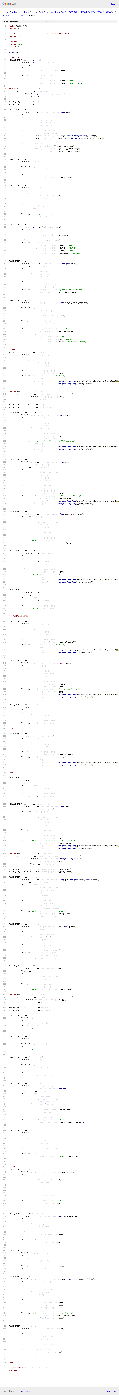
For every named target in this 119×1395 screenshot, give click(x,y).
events (23, 15)
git (41, 12)
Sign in (114, 4)
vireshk (49, 12)
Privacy (22, 1391)
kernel (5, 12)
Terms (28, 1391)
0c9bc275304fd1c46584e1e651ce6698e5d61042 (87, 12)
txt (108, 1391)
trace (15, 15)
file (53, 21)
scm (20, 12)
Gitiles (15, 1391)
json (115, 1391)
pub (13, 12)
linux (26, 12)
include (6, 15)
